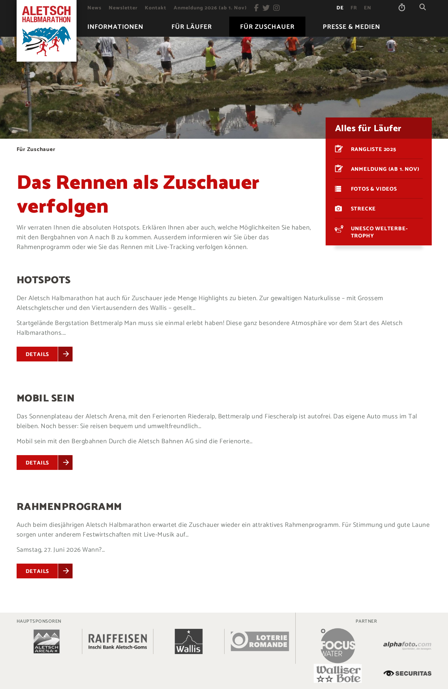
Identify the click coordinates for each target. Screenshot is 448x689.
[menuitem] (94, 8)
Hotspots (44, 280)
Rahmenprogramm (69, 507)
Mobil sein (46, 398)
